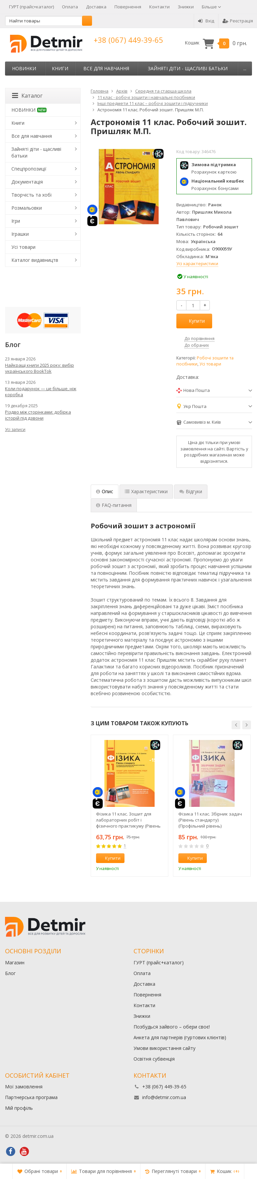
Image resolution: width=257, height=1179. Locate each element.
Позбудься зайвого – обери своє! (172, 1027)
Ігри (15, 221)
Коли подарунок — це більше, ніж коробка (40, 392)
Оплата (70, 7)
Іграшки (20, 234)
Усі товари (210, 364)
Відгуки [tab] (190, 491)
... (244, 68)
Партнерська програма (31, 1097)
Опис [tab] (104, 491)
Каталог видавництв (34, 260)
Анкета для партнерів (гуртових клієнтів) (180, 1037)
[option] (129, 806)
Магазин (14, 962)
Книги (60, 68)
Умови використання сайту (164, 1048)
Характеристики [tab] (146, 491)
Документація (27, 182)
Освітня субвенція (154, 1059)
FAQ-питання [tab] (114, 505)
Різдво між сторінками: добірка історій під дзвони (38, 415)
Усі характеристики (197, 263)
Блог (10, 973)
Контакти (159, 7)
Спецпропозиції (29, 169)
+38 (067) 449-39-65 (128, 40)
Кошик (216, 43)
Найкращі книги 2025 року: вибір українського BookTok (39, 368)
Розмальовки (26, 208)
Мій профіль (19, 1108)
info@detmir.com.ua (164, 1097)
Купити (193, 321)
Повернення (127, 7)
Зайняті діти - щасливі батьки (188, 68)
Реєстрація (238, 21)
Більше (211, 7)
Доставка (96, 7)
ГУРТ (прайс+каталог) (31, 7)
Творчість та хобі (31, 195)
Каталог (27, 95)
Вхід (206, 21)
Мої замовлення (23, 1086)
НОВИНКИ (24, 68)
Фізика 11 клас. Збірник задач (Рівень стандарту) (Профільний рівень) (210, 820)
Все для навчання (106, 68)
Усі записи (15, 429)
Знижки (186, 7)
